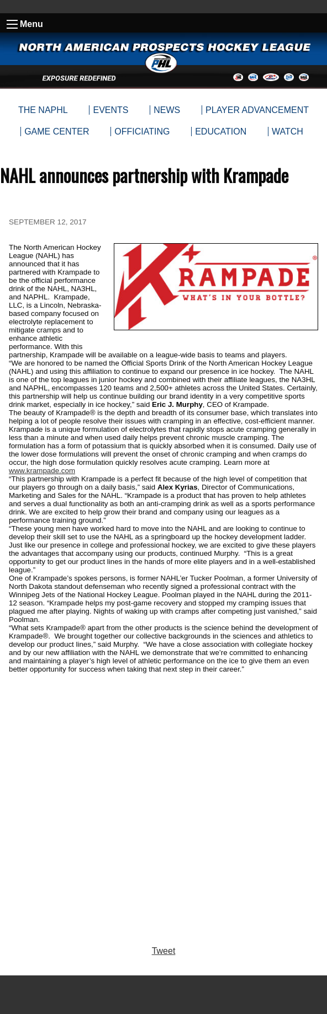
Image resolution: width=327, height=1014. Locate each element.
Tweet (164, 951)
